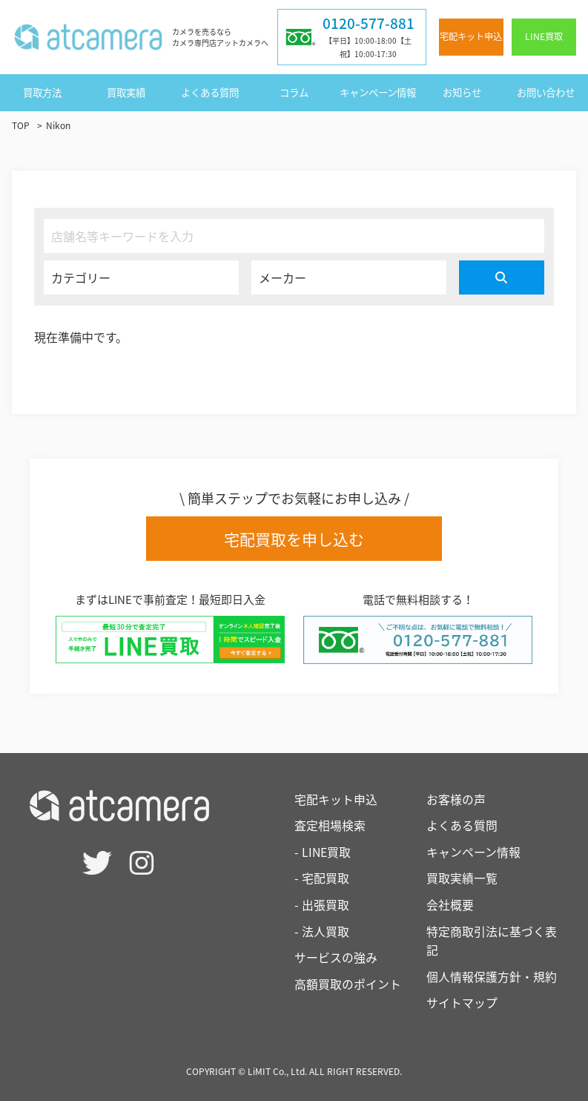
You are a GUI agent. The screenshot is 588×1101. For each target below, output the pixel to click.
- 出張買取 (321, 904)
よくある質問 (210, 92)
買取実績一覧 (462, 878)
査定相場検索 (330, 825)
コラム (294, 92)
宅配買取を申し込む (294, 539)
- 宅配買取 (321, 878)
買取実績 (126, 92)
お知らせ (462, 92)
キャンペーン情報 (378, 92)
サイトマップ (462, 1003)
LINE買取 (544, 36)
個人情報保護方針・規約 (491, 976)
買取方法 (42, 92)
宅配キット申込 (471, 36)
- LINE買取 (322, 852)
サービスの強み (335, 957)
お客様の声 (456, 799)
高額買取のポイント (347, 984)
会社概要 (450, 904)
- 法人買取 (321, 931)
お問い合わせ (546, 92)
